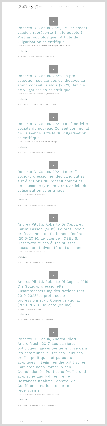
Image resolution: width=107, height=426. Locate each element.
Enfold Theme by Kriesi (49, 421)
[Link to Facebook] (84, 420)
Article (21, 46)
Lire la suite (23, 51)
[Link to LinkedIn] (81, 420)
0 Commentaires (35, 57)
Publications (30, 46)
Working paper (65, 46)
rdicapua (51, 57)
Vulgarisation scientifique (47, 46)
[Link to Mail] (87, 420)
